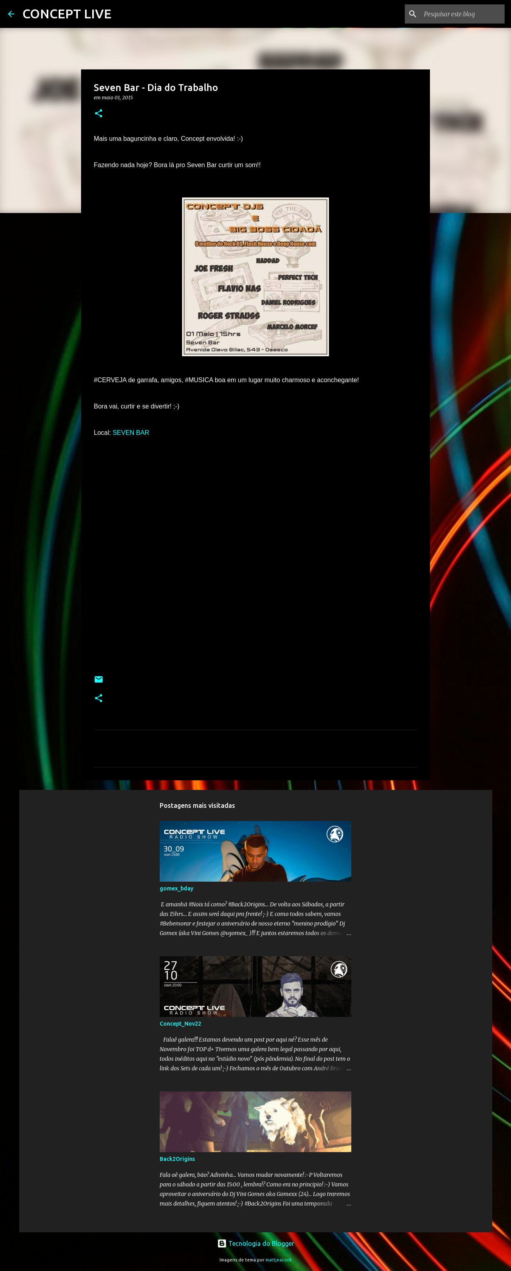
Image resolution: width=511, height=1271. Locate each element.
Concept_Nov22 (180, 1023)
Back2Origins (177, 1159)
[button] (98, 114)
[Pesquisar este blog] (463, 14)
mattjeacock (278, 1259)
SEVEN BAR (131, 432)
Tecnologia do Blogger (255, 1243)
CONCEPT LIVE (66, 13)
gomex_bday (176, 888)
